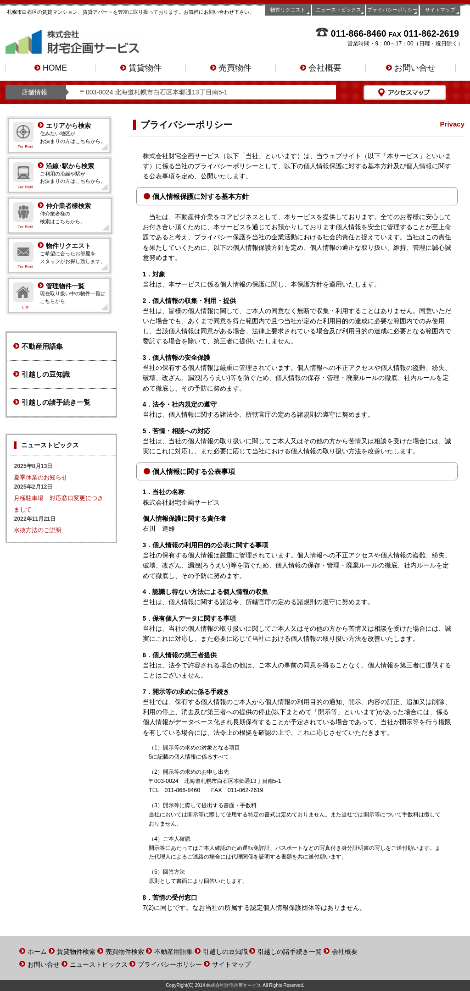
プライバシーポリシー (392, 9)
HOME (50, 68)
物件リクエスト (288, 9)
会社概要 (320, 68)
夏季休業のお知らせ (40, 477)
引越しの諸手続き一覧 (51, 402)
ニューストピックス (338, 9)
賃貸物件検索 (76, 951)
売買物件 (231, 68)
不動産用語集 (38, 346)
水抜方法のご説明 (38, 530)
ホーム (37, 951)
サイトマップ (440, 9)
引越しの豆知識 (41, 374)
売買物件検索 (125, 951)
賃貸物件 (141, 68)
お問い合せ (411, 68)
